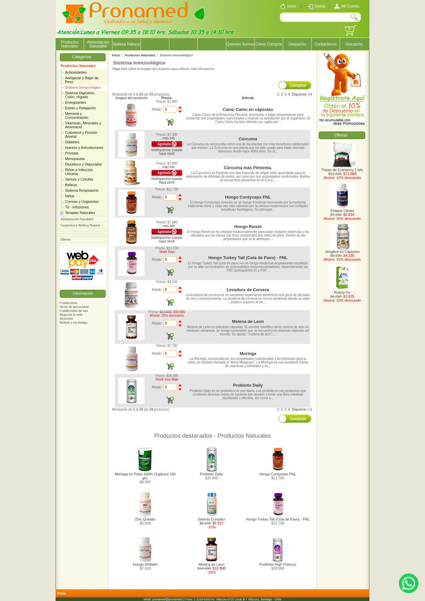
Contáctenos (325, 44)
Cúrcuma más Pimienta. (248, 167)
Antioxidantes (76, 72)
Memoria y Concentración (76, 115)
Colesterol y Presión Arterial (81, 134)
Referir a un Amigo (73, 322)
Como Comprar (268, 44)
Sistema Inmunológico (82, 87)
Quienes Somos (240, 44)
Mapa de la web (71, 314)
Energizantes (75, 102)
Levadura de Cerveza (248, 289)
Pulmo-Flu (342, 290)
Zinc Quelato (145, 519)
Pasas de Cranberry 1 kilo (342, 168)
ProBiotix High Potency (277, 564)
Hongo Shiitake (145, 564)
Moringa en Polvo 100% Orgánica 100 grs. (145, 476)
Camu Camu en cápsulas (248, 109)
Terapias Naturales (80, 213)
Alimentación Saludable (98, 44)
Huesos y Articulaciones (84, 148)
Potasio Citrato (342, 209)
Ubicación (354, 44)
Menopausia (75, 159)
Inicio (116, 55)
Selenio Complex (211, 519)
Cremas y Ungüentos (82, 201)
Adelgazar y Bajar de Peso (81, 80)
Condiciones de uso (74, 310)
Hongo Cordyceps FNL (248, 197)
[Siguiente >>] (302, 94)
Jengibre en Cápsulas (342, 250)
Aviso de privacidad (74, 307)
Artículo (248, 98)
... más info (167, 138)
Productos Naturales (78, 66)
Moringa (248, 353)
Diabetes (72, 142)
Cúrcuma (248, 138)
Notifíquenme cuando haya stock (166, 151)
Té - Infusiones (77, 207)
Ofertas (65, 239)
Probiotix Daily (248, 385)
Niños (69, 196)
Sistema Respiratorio (81, 190)
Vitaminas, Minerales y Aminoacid (83, 125)
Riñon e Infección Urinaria (79, 172)
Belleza (71, 185)
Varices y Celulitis (79, 179)
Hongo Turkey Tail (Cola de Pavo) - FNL (247, 257)
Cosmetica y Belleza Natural (80, 225)
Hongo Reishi (248, 226)
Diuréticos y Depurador (83, 164)
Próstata (71, 153)
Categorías (82, 57)
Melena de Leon (248, 321)
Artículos (66, 318)
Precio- (166, 98)
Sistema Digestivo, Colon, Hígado (80, 95)
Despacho (297, 44)
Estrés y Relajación (80, 108)
